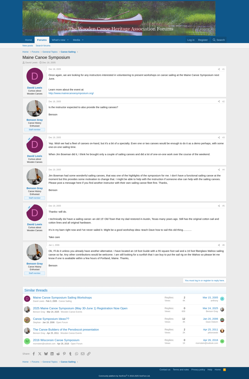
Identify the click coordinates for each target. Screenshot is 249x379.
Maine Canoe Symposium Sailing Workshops (62, 297)
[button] (68, 40)
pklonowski (213, 332)
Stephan (37, 322)
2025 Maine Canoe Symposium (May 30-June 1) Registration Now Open (80, 308)
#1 (223, 69)
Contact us (165, 369)
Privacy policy (198, 369)
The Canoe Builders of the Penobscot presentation (66, 329)
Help (210, 369)
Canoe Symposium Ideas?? (51, 319)
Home (28, 39)
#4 (223, 169)
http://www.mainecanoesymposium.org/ (71, 93)
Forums (42, 39)
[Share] (219, 69)
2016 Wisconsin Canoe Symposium (56, 340)
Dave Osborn (212, 322)
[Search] (219, 40)
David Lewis (31, 62)
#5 (223, 206)
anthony (214, 300)
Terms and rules (181, 369)
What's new (58, 39)
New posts (27, 45)
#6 (223, 245)
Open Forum (62, 322)
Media (76, 39)
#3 (223, 137)
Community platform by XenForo (124, 376)
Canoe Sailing (65, 301)
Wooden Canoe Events (71, 312)
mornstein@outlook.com (44, 344)
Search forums (43, 45)
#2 (223, 101)
